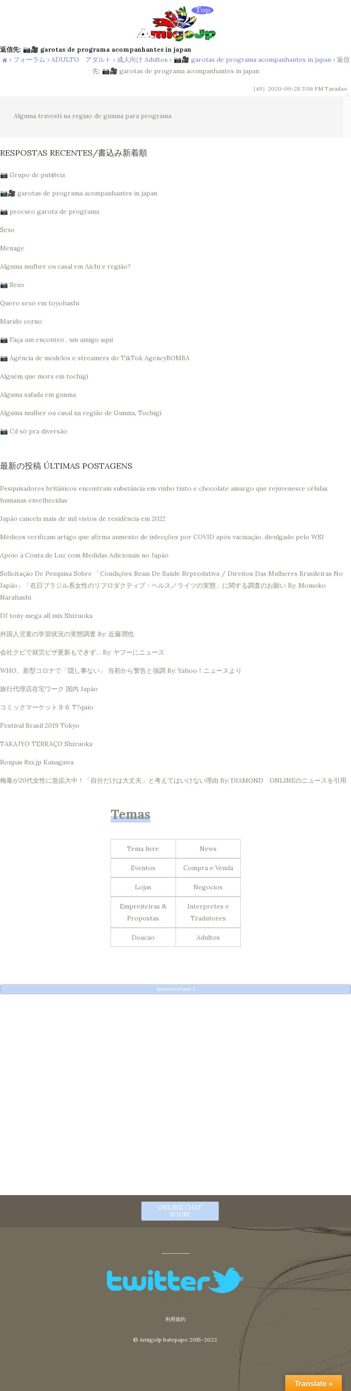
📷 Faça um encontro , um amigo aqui (56, 340)
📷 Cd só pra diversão (33, 431)
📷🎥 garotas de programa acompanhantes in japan (252, 59)
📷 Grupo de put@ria (32, 175)
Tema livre (143, 848)
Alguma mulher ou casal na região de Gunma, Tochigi (80, 413)
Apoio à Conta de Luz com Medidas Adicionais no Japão (84, 555)
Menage (12, 248)
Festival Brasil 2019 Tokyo (40, 725)
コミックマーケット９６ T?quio (46, 707)
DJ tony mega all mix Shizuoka (46, 616)
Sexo (7, 230)
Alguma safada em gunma (38, 394)
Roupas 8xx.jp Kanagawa (37, 762)
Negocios (208, 887)
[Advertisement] (175, 1065)
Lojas (143, 887)
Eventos (143, 868)
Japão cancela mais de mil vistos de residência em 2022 (82, 518)
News (208, 848)
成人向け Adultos (142, 59)
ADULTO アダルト (81, 59)
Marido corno (21, 321)
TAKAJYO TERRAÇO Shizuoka (46, 744)
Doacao (143, 937)
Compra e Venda (208, 868)
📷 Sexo (12, 285)
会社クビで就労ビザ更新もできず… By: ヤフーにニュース (82, 652)
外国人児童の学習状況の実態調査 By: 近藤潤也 (67, 634)
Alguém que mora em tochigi (44, 376)
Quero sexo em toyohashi (39, 303)
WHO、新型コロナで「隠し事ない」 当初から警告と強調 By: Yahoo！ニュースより (121, 670)
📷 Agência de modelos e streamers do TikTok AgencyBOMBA (95, 358)
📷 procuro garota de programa (49, 211)
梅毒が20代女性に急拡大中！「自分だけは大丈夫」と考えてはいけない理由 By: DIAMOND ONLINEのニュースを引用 (173, 780)
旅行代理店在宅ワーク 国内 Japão (49, 689)
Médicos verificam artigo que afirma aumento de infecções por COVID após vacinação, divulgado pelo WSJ (162, 537)
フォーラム (29, 59)
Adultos (208, 937)
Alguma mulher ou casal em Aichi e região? (65, 266)
